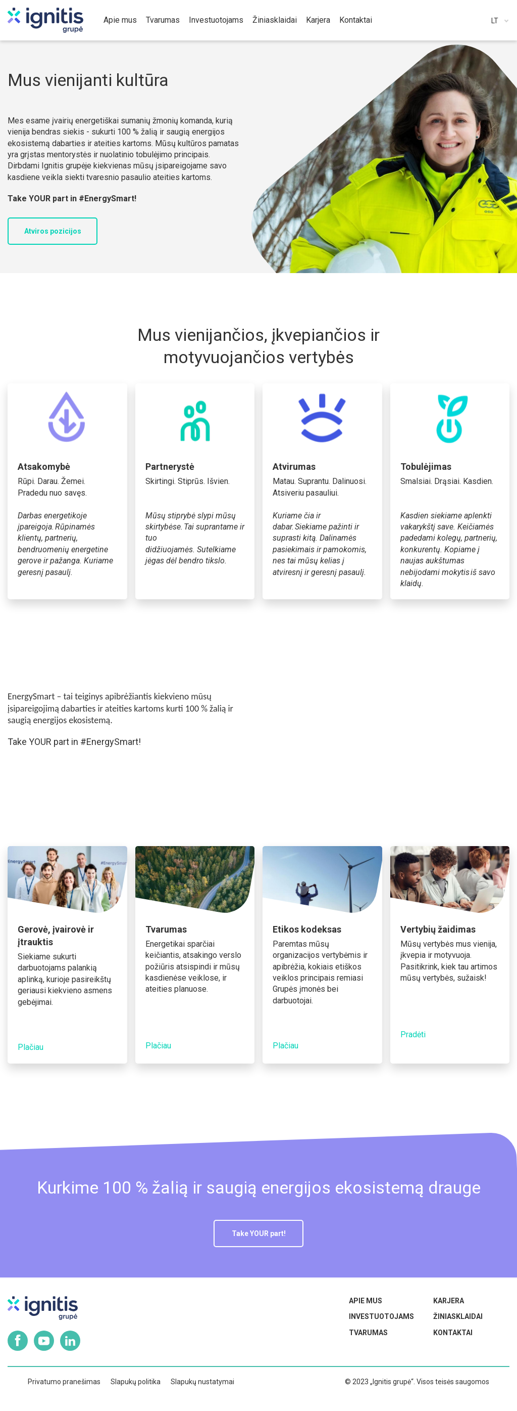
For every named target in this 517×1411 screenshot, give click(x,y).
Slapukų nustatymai (202, 1382)
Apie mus (365, 1301)
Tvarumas (368, 1333)
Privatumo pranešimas (64, 1382)
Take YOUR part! (259, 1233)
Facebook (18, 1341)
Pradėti (413, 1034)
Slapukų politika (136, 1382)
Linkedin (70, 1341)
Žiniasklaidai (458, 1316)
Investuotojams (381, 1316)
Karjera (448, 1301)
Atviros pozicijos (52, 231)
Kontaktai (453, 1333)
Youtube (44, 1341)
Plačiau (30, 1047)
